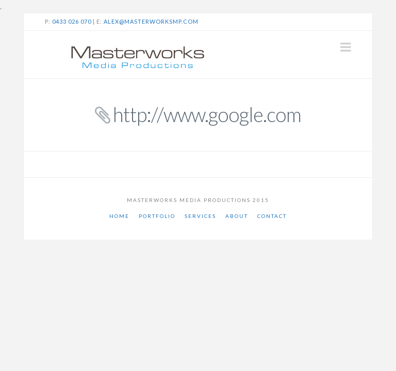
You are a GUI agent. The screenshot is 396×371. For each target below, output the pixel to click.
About (236, 216)
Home (119, 216)
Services (200, 216)
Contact (272, 216)
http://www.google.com (207, 114)
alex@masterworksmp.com (151, 21)
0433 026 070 (71, 21)
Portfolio (157, 216)
